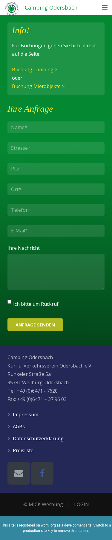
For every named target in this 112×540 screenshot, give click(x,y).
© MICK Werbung (43, 504)
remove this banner (73, 531)
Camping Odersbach (51, 7)
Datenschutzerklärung (38, 438)
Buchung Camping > (34, 69)
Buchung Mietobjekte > (38, 86)
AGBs (19, 426)
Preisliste (23, 450)
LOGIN (81, 504)
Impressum (25, 414)
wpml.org (48, 525)
